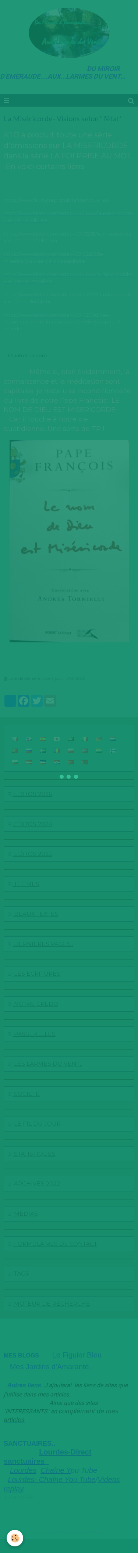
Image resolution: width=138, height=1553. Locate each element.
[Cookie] (15, 1538)
